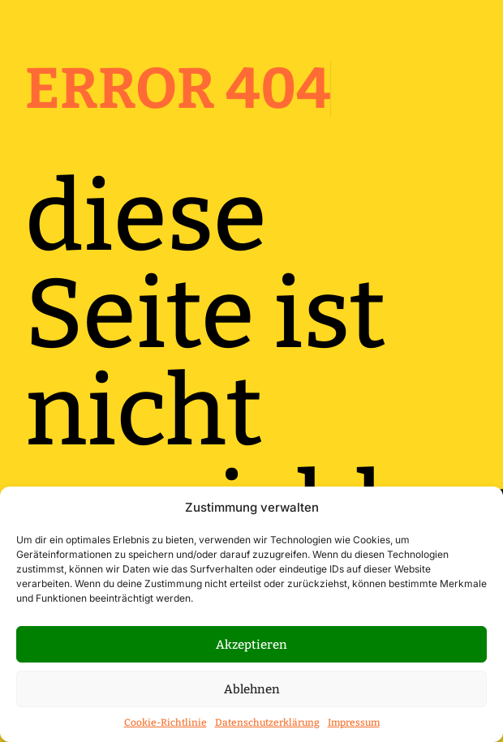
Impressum (354, 722)
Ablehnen (252, 689)
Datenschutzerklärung (267, 722)
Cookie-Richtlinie (165, 722)
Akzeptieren (251, 644)
